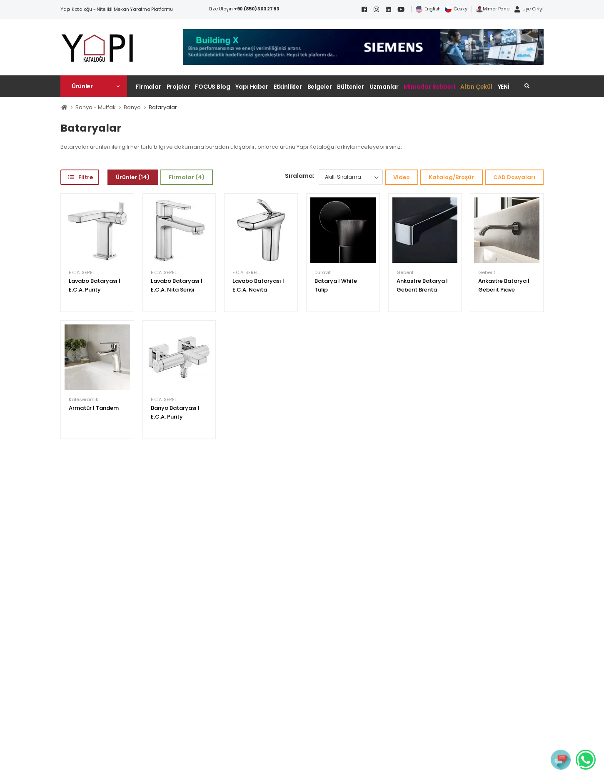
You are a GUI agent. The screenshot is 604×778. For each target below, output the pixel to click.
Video (401, 177)
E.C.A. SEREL (82, 272)
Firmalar (148, 86)
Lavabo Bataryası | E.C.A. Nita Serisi (176, 285)
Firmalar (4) (187, 177)
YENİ (504, 86)
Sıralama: (299, 176)
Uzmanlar (384, 86)
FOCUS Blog (212, 86)
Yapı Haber (251, 86)
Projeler (178, 86)
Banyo (132, 107)
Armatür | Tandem (94, 408)
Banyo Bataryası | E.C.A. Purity (175, 412)
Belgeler (319, 86)
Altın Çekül (476, 86)
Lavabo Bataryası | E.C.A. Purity (94, 285)
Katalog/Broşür (451, 177)
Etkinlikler (288, 86)
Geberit (405, 272)
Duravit (322, 272)
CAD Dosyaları (514, 177)
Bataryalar (163, 107)
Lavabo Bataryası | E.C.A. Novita (258, 285)
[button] (93, 86)
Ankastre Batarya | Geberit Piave (503, 285)
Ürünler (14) (133, 177)
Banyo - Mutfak (95, 107)
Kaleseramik (83, 399)
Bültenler (350, 86)
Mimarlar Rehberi (429, 86)
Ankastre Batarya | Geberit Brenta (422, 285)
